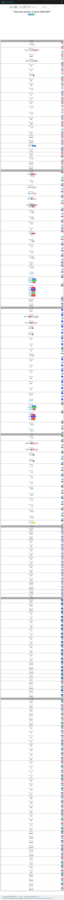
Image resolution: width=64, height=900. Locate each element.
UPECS (37, 896)
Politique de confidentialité (9, 898)
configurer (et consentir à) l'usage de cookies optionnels (37, 898)
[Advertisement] (32, 27)
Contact (20, 896)
